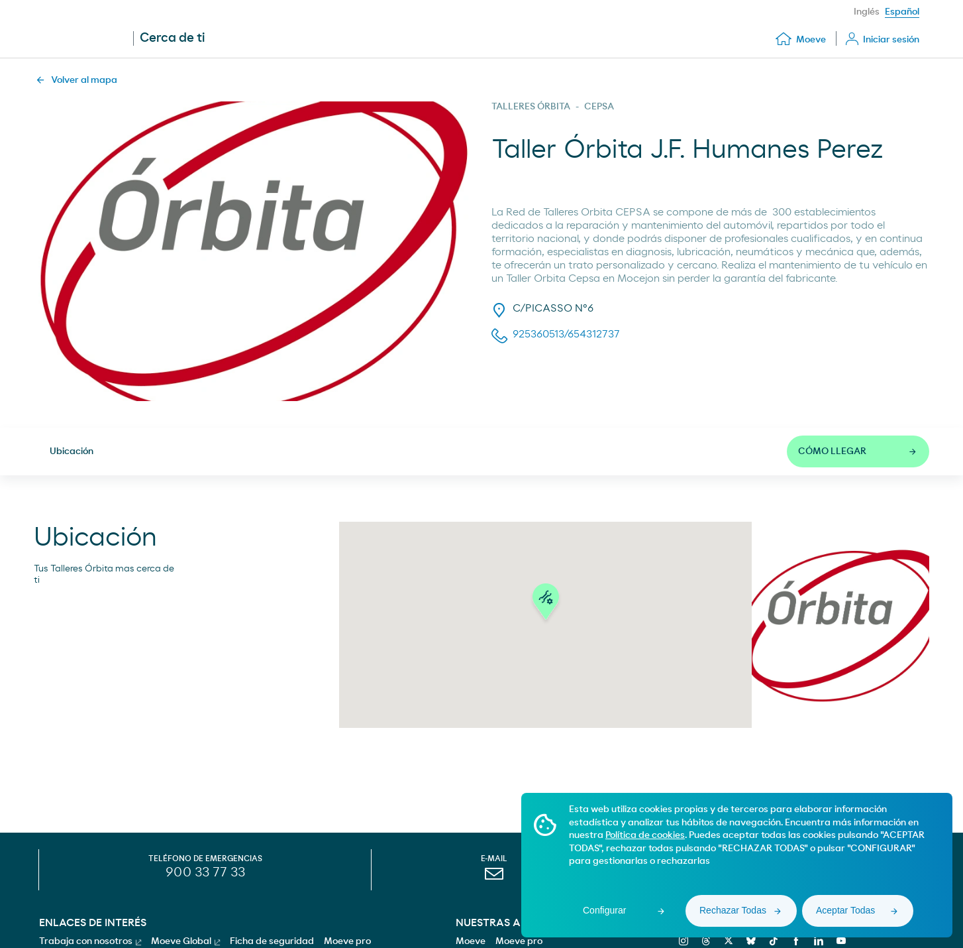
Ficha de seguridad (272, 941)
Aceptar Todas (845, 910)
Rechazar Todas (732, 910)
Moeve (470, 941)
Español (902, 12)
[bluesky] (749, 940)
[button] (546, 604)
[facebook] (794, 940)
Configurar (604, 910)
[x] (727, 940)
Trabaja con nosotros (90, 941)
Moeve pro (518, 941)
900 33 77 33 (205, 872)
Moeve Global (185, 941)
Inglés (867, 12)
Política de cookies (645, 835)
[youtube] (839, 940)
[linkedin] (817, 940)
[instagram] (682, 940)
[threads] (704, 940)
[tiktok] (772, 940)
